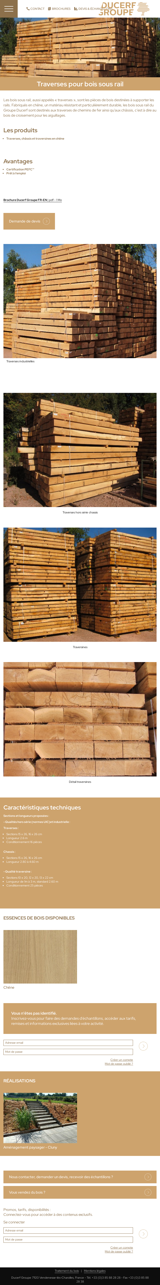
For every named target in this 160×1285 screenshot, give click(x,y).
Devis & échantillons (95, 9)
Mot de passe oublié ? (119, 1064)
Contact (37, 9)
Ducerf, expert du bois (124, 8)
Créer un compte (121, 1060)
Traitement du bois (67, 1271)
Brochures (61, 9)
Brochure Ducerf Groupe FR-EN (32, 200)
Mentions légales (95, 1271)
